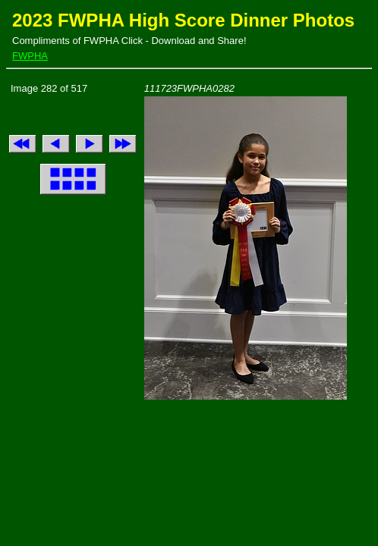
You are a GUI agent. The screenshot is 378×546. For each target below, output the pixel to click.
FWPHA (30, 55)
